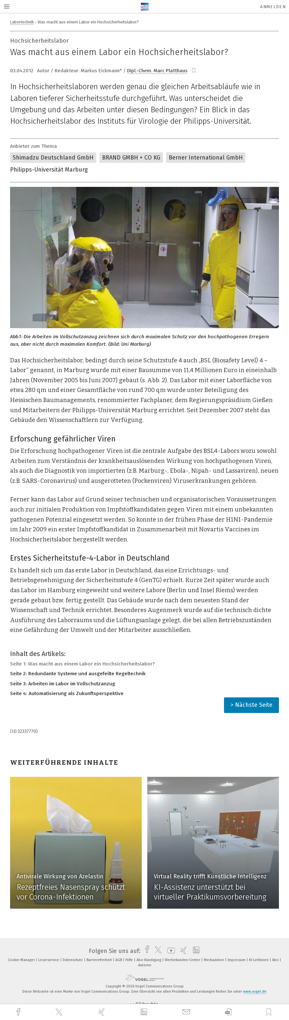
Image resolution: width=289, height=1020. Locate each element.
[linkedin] (145, 1012)
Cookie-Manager (22, 960)
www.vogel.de (255, 991)
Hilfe (129, 960)
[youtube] (169, 951)
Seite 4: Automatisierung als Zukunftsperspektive (67, 693)
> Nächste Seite (251, 704)
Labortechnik (22, 22)
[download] (228, 1012)
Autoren (144, 965)
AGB (119, 960)
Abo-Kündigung (149, 960)
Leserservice (49, 960)
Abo (276, 960)
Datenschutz (73, 960)
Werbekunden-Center (183, 960)
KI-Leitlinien (259, 960)
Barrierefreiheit (99, 960)
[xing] (102, 1012)
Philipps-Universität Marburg (49, 169)
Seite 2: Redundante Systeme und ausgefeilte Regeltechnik (78, 674)
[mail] (187, 1012)
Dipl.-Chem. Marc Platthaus (157, 71)
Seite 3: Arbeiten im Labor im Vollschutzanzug (62, 684)
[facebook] (19, 1012)
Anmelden (273, 6)
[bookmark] (193, 71)
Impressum (237, 960)
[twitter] (60, 1012)
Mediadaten (214, 960)
